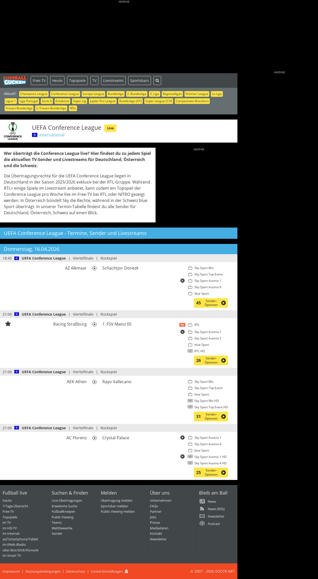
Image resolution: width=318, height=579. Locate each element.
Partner (155, 511)
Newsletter (158, 539)
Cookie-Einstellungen (107, 571)
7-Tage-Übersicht (15, 506)
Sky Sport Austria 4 (207, 444)
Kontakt (156, 533)
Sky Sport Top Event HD (211, 407)
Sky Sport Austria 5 (207, 338)
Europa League (93, 94)
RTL (197, 325)
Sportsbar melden (114, 506)
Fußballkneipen (63, 511)
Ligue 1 (11, 101)
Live (110, 128)
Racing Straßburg (70, 324)
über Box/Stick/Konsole (20, 550)
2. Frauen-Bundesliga (51, 108)
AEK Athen (77, 381)
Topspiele (77, 80)
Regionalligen (172, 94)
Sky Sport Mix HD (206, 401)
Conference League (65, 94)
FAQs (154, 506)
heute (7, 500)
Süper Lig (79, 101)
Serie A (47, 101)
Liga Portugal (28, 101)
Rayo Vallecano (116, 381)
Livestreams (113, 80)
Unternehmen (160, 500)
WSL (73, 108)
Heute (57, 80)
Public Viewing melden (118, 511)
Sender (57, 533)
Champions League (34, 94)
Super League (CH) (158, 101)
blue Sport (201, 293)
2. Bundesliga (136, 94)
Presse (155, 522)
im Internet (11, 533)
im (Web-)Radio (14, 544)
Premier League (196, 94)
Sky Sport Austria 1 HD (210, 457)
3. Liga (154, 94)
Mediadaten (159, 528)
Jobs (153, 517)
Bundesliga (116, 94)
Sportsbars (139, 80)
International (51, 135)
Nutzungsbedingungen (43, 571)
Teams (57, 522)
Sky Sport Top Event (208, 274)
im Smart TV (12, 555)
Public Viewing (62, 517)
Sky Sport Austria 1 (207, 280)
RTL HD (199, 351)
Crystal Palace (115, 438)
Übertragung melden (117, 500)
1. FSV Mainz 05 (116, 324)
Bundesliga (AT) (130, 101)
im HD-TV (10, 528)
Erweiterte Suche (64, 506)
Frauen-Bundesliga (19, 108)
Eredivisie (62, 101)
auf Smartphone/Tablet (20, 539)
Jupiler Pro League (103, 101)
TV (94, 80)
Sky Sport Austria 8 (207, 287)
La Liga (217, 94)
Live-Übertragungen (67, 500)
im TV (7, 522)
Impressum (11, 571)
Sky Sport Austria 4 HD (210, 463)
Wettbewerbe (62, 528)
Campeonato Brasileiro (192, 101)
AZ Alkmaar (76, 268)
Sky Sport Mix (204, 268)
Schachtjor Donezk (120, 268)
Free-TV (39, 80)
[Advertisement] (124, 37)
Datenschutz (75, 571)
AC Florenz (77, 438)
